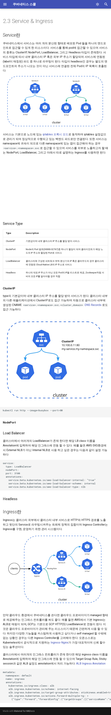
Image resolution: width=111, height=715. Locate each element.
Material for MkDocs (24, 711)
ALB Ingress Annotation (90, 663)
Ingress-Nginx (59, 642)
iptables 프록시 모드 (55, 134)
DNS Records (93, 305)
